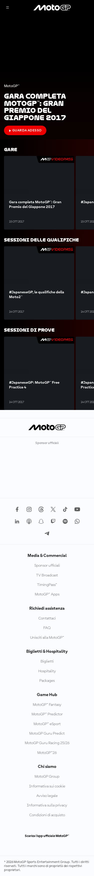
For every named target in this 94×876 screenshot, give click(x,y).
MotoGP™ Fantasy (47, 705)
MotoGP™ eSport (47, 724)
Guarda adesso (25, 130)
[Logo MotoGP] (52, 8)
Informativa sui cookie (47, 786)
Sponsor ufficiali (47, 566)
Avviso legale (47, 796)
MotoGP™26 (47, 753)
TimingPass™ (47, 585)
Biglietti (47, 662)
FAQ (47, 628)
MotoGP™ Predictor (47, 714)
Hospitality (47, 671)
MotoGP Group (47, 777)
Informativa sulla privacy (47, 805)
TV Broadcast (47, 575)
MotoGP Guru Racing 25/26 (47, 743)
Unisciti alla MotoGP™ (47, 638)
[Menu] (7, 8)
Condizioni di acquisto (47, 815)
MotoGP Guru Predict (47, 734)
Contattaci (47, 618)
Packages (47, 681)
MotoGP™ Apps (47, 594)
